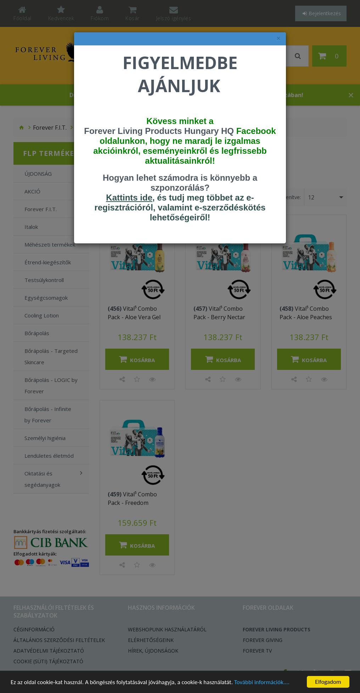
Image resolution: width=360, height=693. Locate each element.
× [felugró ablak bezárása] (278, 38)
